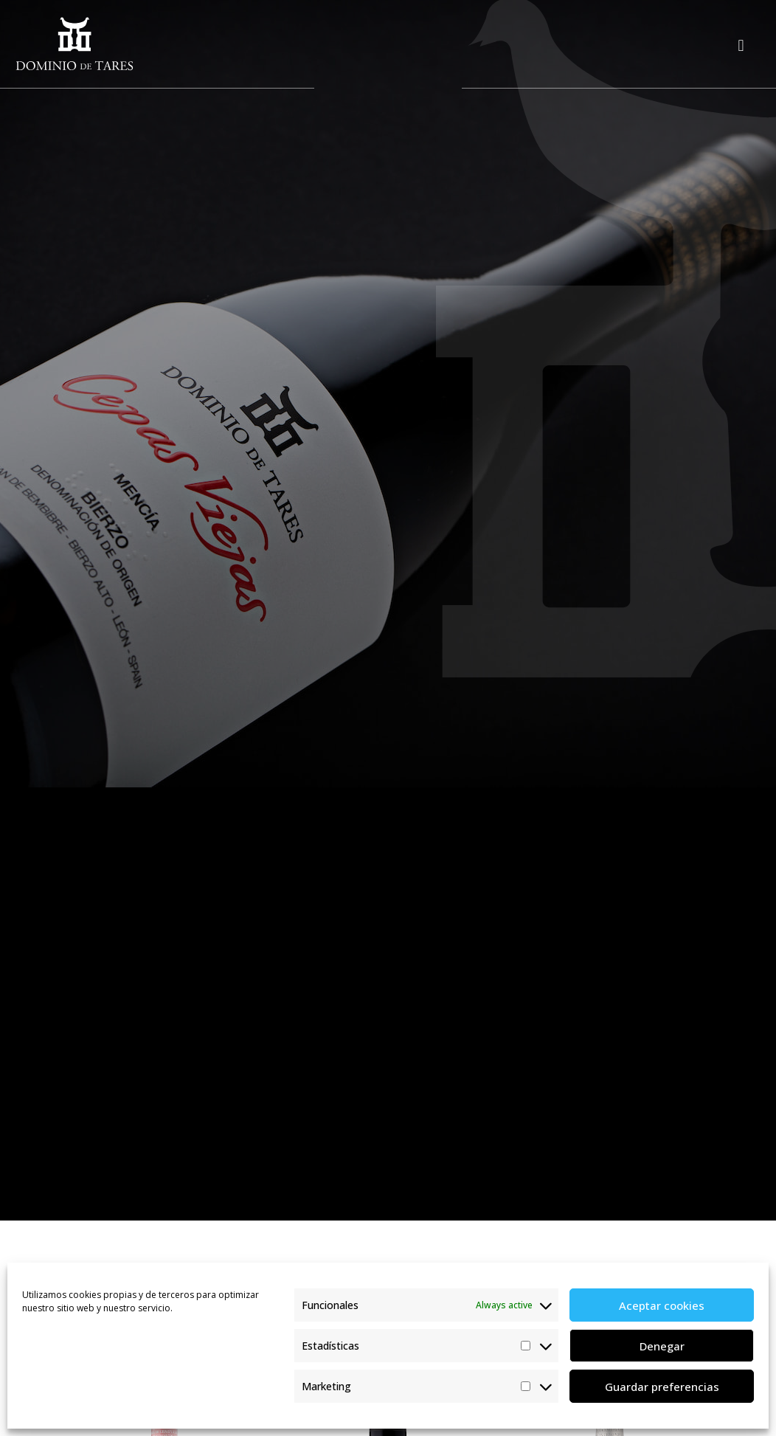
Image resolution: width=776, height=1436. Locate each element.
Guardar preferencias (662, 1386)
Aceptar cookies (661, 1305)
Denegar (662, 1346)
